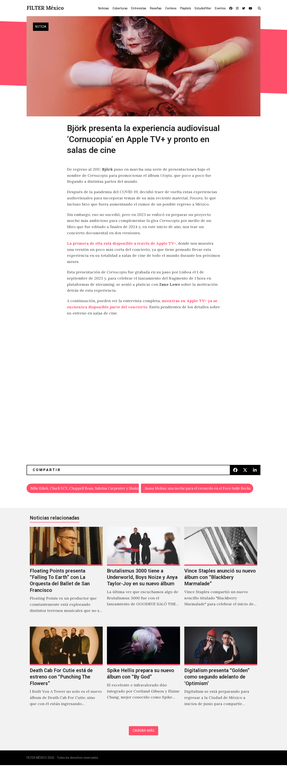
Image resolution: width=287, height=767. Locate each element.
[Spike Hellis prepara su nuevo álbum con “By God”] (143, 671)
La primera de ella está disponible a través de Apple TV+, (122, 243)
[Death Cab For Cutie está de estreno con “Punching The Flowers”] (66, 671)
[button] (260, 8)
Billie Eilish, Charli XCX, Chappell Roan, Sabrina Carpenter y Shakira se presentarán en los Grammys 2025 (85, 488)
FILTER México (45, 8)
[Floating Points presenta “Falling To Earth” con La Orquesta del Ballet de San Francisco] (66, 575)
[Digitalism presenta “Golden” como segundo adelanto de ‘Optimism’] (220, 671)
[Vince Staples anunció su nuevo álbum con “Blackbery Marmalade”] (220, 575)
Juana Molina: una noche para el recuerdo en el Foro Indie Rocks (199, 488)
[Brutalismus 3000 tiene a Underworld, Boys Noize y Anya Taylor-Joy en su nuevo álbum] (143, 575)
